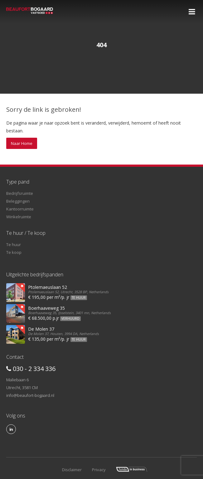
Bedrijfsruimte (19, 193)
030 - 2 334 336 (31, 368)
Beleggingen (18, 201)
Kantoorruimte (20, 209)
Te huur (13, 244)
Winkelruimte (18, 217)
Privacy (99, 469)
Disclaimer (72, 469)
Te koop (14, 252)
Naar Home (21, 143)
